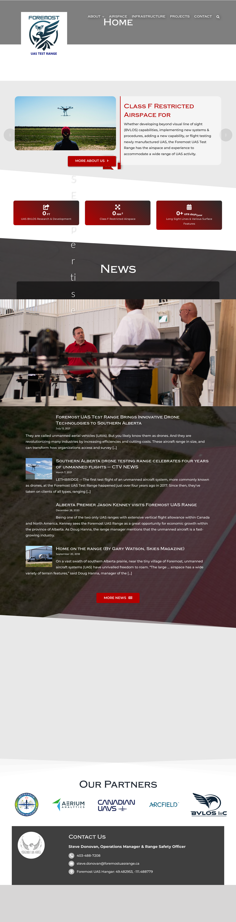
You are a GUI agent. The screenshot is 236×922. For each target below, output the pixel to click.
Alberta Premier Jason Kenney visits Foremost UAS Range (126, 504)
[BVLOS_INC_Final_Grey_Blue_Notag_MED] (208, 795)
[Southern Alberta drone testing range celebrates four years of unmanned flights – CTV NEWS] (39, 468)
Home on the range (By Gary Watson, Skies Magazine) (120, 548)
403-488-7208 (88, 856)
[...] (114, 448)
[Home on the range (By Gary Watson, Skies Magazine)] (39, 556)
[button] (218, 16)
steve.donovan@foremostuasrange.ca (108, 864)
